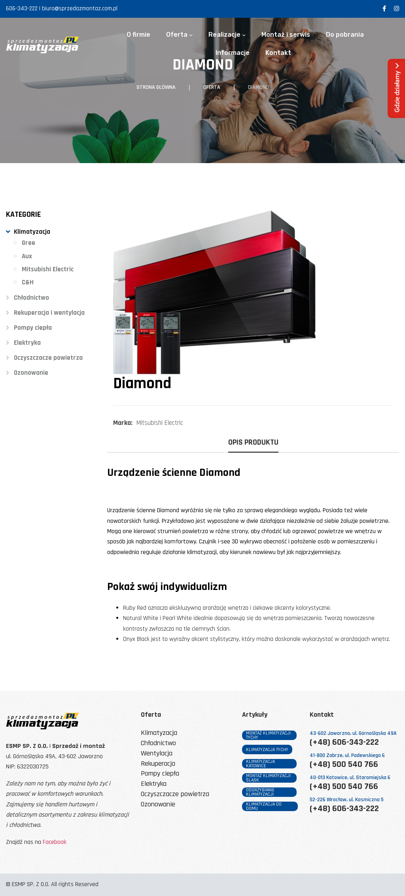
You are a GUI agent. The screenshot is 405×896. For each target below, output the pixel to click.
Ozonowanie (31, 372)
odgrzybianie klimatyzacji (260, 792)
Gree (28, 243)
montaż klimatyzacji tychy (268, 735)
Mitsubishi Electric (48, 269)
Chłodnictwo (31, 297)
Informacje (233, 53)
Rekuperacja (158, 763)
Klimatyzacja (32, 231)
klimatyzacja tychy (267, 750)
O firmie (138, 35)
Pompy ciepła (33, 327)
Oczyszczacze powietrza (48, 357)
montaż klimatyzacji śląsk (268, 778)
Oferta (176, 35)
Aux (27, 256)
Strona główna (156, 87)
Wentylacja (156, 753)
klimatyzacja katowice (260, 763)
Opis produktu (253, 442)
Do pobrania (345, 35)
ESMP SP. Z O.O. (30, 884)
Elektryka (27, 342)
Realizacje (224, 35)
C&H (28, 282)
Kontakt (278, 53)
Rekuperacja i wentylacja (49, 312)
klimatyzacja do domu (264, 806)
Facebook (54, 842)
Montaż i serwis (285, 35)
